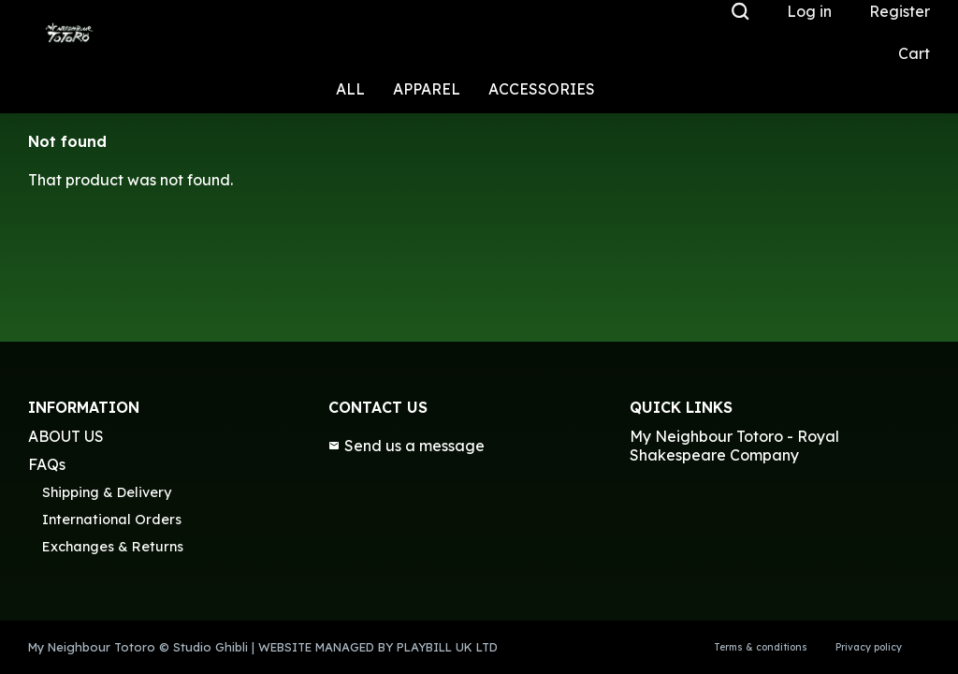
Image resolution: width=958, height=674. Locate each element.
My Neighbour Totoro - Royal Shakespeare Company (734, 446)
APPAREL (426, 89)
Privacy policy (868, 647)
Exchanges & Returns (112, 546)
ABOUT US (66, 436)
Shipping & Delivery (106, 492)
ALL (350, 89)
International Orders (111, 519)
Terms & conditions (760, 647)
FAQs (46, 464)
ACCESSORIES (541, 89)
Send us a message (406, 445)
